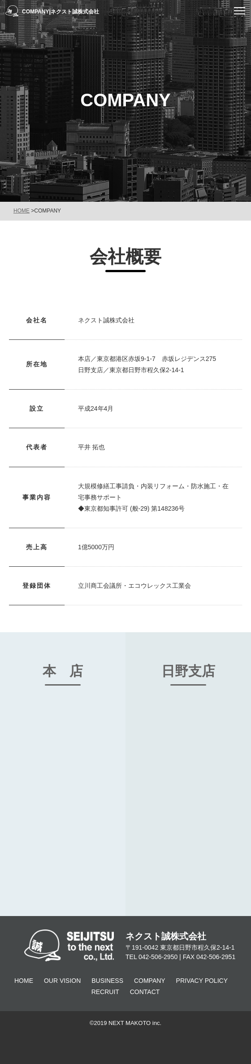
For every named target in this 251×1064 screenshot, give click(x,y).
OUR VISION (62, 980)
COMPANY (149, 980)
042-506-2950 (157, 956)
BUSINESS (107, 980)
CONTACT (145, 991)
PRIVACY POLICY (202, 980)
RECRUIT (105, 991)
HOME (21, 211)
